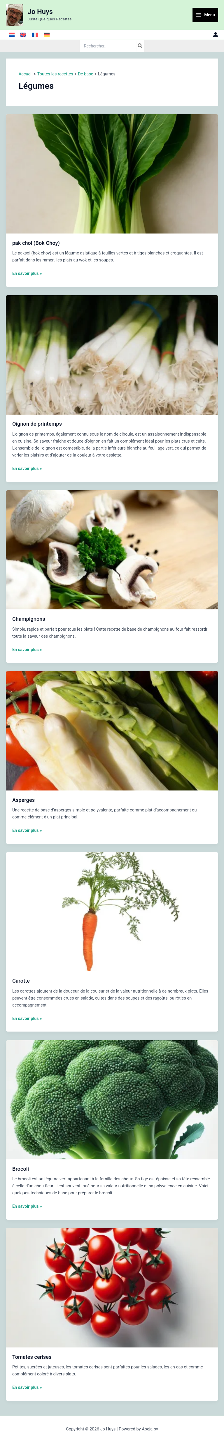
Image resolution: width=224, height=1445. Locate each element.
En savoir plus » (27, 273)
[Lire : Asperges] (112, 730)
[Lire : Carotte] (112, 911)
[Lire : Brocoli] (112, 1099)
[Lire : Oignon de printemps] (112, 354)
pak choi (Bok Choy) (36, 243)
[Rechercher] (140, 46)
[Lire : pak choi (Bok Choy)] (112, 173)
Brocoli (20, 1169)
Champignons (28, 619)
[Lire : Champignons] (112, 549)
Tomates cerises (32, 1357)
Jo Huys (40, 12)
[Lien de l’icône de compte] (215, 34)
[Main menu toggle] (205, 15)
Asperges (23, 800)
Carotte (21, 981)
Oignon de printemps (37, 424)
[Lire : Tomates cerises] (112, 1287)
